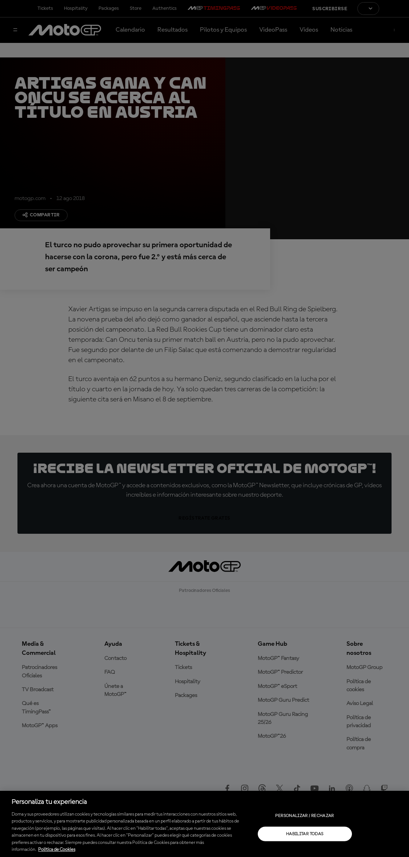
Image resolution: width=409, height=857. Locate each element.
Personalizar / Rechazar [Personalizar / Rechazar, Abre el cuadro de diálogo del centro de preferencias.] (304, 815)
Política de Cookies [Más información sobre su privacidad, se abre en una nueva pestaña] (56, 849)
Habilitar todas (304, 834)
